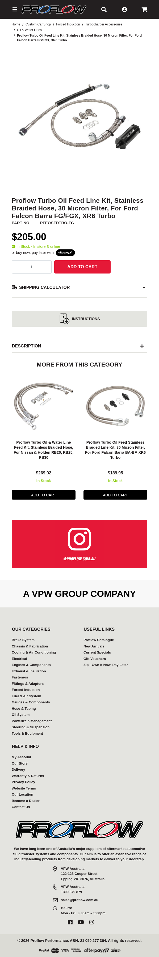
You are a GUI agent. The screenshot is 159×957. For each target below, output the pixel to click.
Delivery (18, 769)
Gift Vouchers (94, 659)
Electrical (19, 659)
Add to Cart (82, 266)
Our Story (20, 763)
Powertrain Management (32, 721)
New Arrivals (93, 646)
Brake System (23, 640)
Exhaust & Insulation (29, 671)
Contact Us (21, 807)
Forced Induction (26, 690)
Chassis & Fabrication (30, 646)
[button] (14, 10)
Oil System (21, 715)
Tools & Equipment (27, 733)
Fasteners (20, 677)
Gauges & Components (31, 702)
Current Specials (97, 652)
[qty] (32, 267)
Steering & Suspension (30, 727)
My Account (21, 757)
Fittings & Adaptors (28, 684)
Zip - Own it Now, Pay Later (105, 665)
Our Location (22, 794)
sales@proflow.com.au (79, 900)
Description (26, 346)
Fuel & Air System (26, 696)
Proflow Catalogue (98, 640)
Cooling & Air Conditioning (34, 652)
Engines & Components (31, 665)
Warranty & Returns (28, 776)
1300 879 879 (71, 892)
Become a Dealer (26, 801)
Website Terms (24, 788)
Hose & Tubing (24, 709)
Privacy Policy (23, 782)
